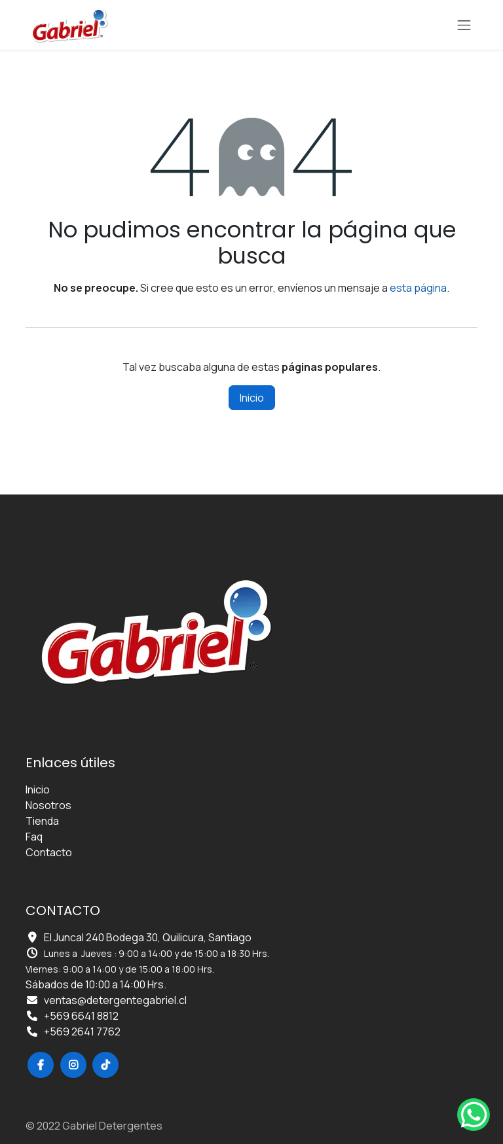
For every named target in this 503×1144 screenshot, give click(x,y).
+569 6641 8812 (81, 1016)
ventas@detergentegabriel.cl (115, 1000)
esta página (418, 288)
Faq (34, 836)
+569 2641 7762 (82, 1031)
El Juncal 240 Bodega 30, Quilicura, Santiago (148, 937)
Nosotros (48, 805)
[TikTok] (105, 1065)
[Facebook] (41, 1065)
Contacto (49, 852)
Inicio (252, 397)
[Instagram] (73, 1065)
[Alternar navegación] (464, 25)
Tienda (42, 821)
